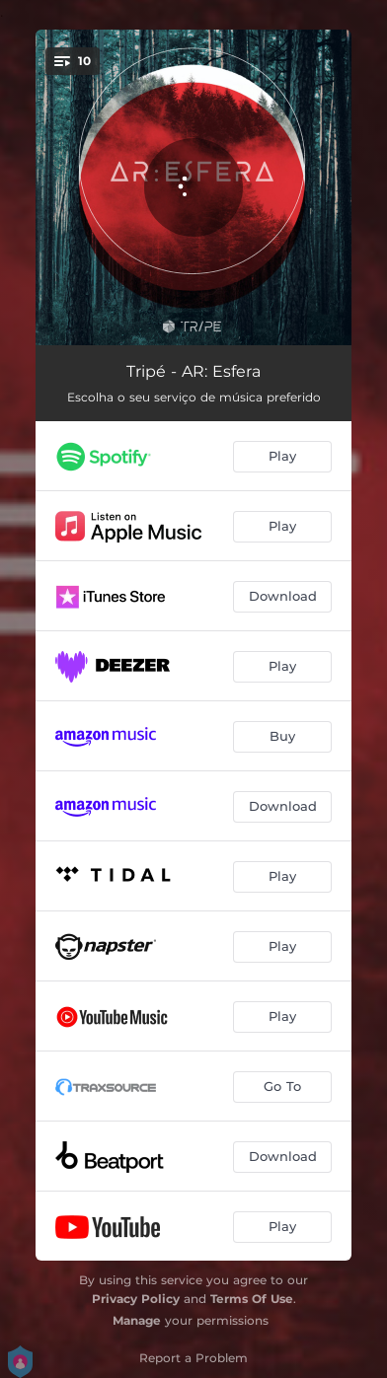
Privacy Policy (136, 1298)
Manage (137, 1320)
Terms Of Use (251, 1298)
